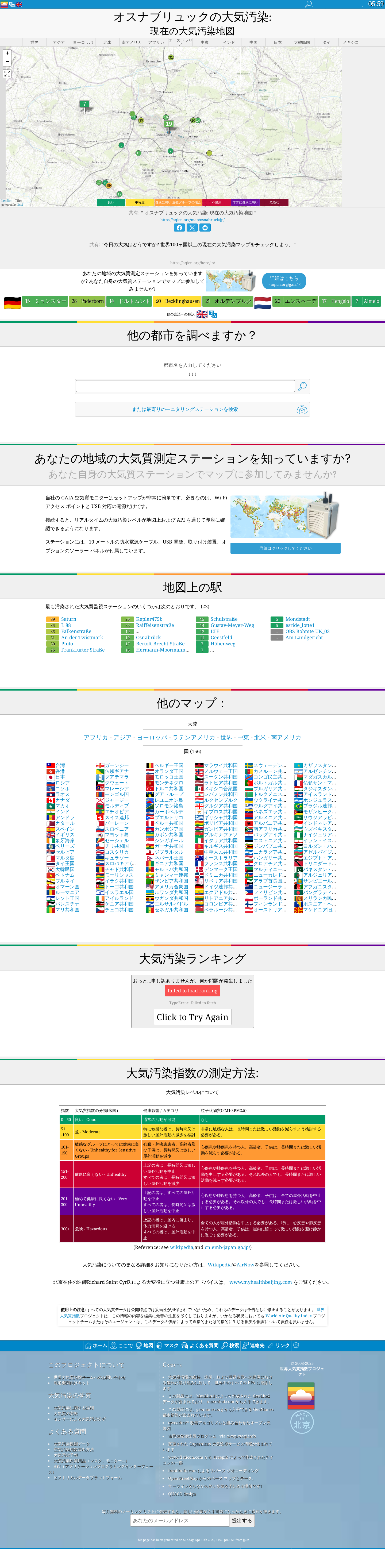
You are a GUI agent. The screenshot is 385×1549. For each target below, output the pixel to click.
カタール (60, 810)
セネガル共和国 (166, 897)
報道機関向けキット (72, 1370)
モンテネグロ (164, 770)
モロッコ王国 (164, 764)
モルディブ (112, 793)
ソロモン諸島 (164, 793)
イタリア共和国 (216, 827)
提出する (242, 1507)
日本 (55, 764)
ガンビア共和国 (216, 816)
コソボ (58, 776)
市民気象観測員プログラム (192, 1423)
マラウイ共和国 (216, 752)
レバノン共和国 (216, 781)
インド (58, 799)
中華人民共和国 (216, 839)
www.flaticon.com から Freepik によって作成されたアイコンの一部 (218, 1447)
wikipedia (181, 1234)
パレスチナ (62, 891)
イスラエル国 (115, 879)
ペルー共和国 (164, 810)
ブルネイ (60, 868)
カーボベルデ (164, 799)
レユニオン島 (164, 787)
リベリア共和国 (216, 868)
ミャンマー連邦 (166, 862)
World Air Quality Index (288, 1303)
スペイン (60, 816)
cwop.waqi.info (241, 1423)
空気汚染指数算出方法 (74, 1436)
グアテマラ (112, 764)
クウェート (112, 770)
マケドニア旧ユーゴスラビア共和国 (315, 900)
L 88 (58, 612)
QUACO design (182, 1481)
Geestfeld (214, 625)
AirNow (246, 1252)
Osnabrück (141, 625)
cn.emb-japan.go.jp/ (227, 1234)
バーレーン (112, 810)
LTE (207, 618)
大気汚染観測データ (72, 1431)
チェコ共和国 (115, 897)
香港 (55, 758)
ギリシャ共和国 (216, 805)
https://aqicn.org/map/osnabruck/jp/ (192, 207)
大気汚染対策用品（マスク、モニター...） (91, 1448)
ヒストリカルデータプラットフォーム (88, 1464)
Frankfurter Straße (75, 637)
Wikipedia (220, 1252)
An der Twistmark (74, 625)
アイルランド (115, 885)
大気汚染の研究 (69, 1382)
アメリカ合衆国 (166, 874)
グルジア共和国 (216, 793)
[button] (7, 41)
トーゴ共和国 (115, 874)
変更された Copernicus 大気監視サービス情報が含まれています (217, 1433)
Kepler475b (142, 606)
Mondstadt (290, 606)
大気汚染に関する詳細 (74, 1395)
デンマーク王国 (216, 856)
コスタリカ (112, 839)
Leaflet (6, 188)
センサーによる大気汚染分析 (80, 1406)
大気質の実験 (66, 1400)
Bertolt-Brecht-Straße (153, 631)
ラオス (58, 781)
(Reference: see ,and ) (192, 1165)
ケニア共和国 (115, 891)
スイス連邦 (112, 805)
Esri (20, 192)
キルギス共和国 (216, 833)
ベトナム (60, 862)
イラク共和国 (115, 868)
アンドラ (60, 805)
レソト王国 (62, 885)
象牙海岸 (60, 827)
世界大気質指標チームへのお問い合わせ (90, 1364)
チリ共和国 (112, 833)
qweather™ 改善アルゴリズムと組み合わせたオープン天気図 (216, 1412)
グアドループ (164, 781)
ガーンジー (112, 752)
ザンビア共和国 (166, 868)
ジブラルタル (164, 839)
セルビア (60, 839)
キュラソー (112, 845)
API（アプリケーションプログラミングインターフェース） (100, 1456)
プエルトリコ (164, 805)
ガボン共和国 (164, 822)
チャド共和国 (115, 856)
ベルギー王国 (164, 752)
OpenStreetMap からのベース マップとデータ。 (212, 1465)
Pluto (59, 631)
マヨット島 (112, 822)
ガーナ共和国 (164, 833)
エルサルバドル (166, 891)
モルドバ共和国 (166, 856)
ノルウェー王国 (216, 758)
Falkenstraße (68, 618)
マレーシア (112, 776)
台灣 (55, 752)
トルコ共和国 (164, 776)
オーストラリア (216, 845)
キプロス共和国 (216, 799)
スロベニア (112, 816)
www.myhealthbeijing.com (260, 1269)
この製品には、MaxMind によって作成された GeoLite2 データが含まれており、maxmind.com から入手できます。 (217, 1386)
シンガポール (164, 827)
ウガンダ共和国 (166, 885)
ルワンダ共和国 (166, 879)
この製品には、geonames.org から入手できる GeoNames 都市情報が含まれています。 (218, 1399)
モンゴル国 (112, 781)
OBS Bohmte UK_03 (300, 618)
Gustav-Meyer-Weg (225, 612)
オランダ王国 (164, 758)
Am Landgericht (297, 625)
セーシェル (112, 827)
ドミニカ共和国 (216, 862)
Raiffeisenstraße (147, 612)
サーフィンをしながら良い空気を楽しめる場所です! (215, 1473)
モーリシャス (115, 862)
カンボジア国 (164, 816)
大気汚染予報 (66, 1442)
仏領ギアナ (112, 758)
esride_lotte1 (293, 612)
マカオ (58, 793)
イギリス (60, 822)
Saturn (61, 606)
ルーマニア (62, 879)
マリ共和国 (62, 897)
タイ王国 (60, 850)
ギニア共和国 (164, 850)
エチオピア (112, 799)
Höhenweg (216, 631)
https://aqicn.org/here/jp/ (192, 250)
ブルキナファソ (216, 822)
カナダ (58, 787)
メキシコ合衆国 (216, 776)
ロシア (58, 770)
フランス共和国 (216, 850)
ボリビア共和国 (216, 810)
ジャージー (112, 787)
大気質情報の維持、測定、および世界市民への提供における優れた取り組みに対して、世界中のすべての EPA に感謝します (217, 1370)
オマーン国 (62, 874)
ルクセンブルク (216, 787)
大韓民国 (60, 856)
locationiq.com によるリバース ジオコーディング (213, 1458)
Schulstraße (217, 606)
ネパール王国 (164, 845)
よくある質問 (67, 1419)
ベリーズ (60, 833)
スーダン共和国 (216, 764)
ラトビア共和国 (216, 770)
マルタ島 (60, 845)
